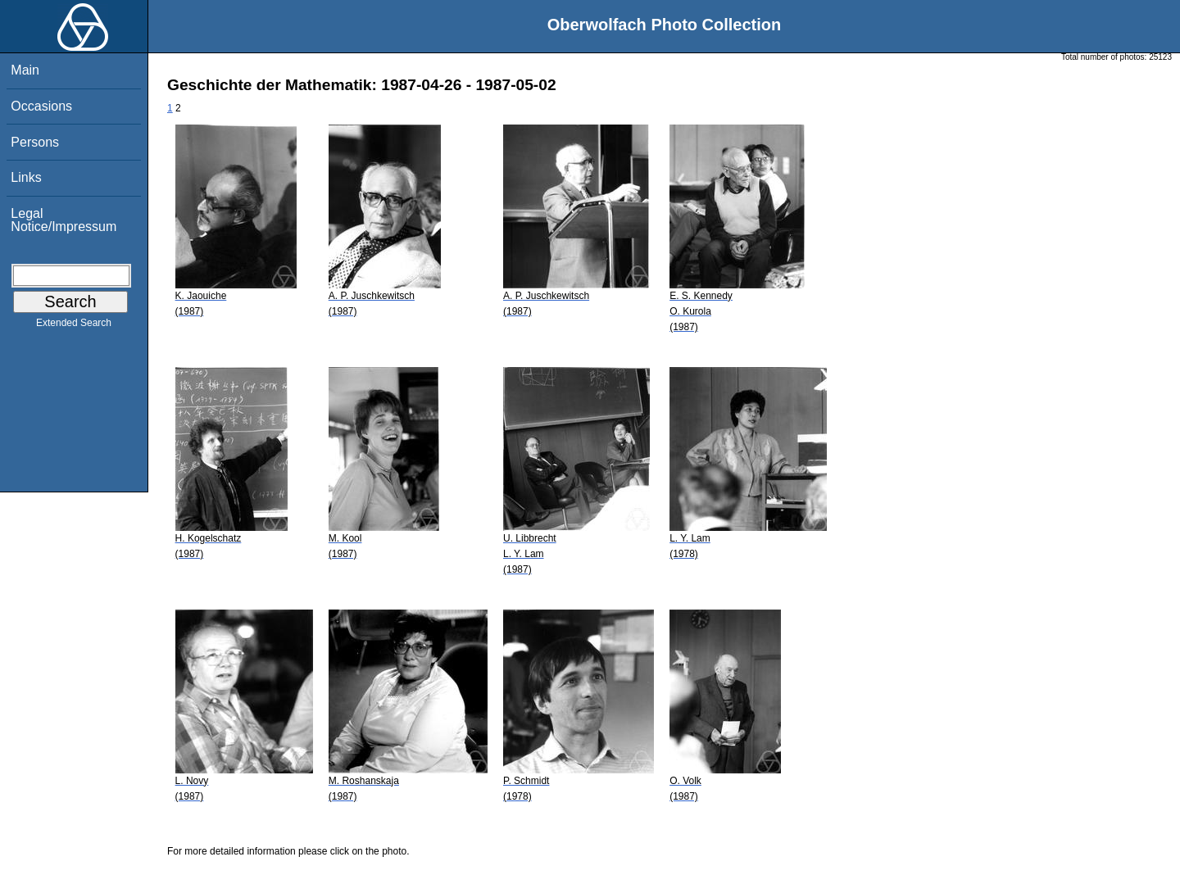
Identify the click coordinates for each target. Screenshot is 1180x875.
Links (26, 177)
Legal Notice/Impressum (63, 219)
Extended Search (73, 326)
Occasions (41, 106)
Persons (35, 142)
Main (25, 70)
